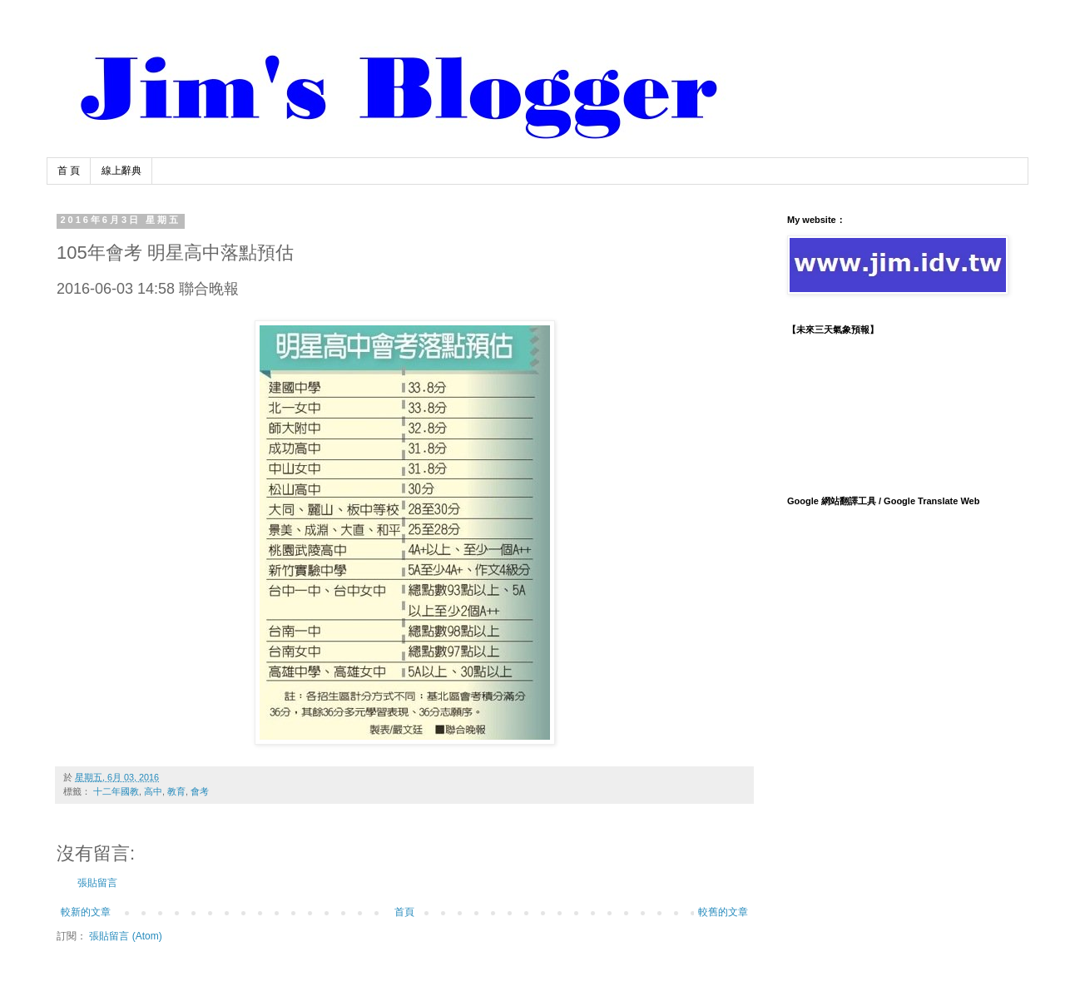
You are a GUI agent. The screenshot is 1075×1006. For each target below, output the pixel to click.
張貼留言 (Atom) (125, 936)
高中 (153, 791)
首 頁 (68, 170)
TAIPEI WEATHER (895, 407)
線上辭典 (121, 170)
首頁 (404, 912)
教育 (176, 791)
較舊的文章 (723, 912)
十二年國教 (116, 791)
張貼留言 (97, 883)
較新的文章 (86, 912)
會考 (200, 791)
